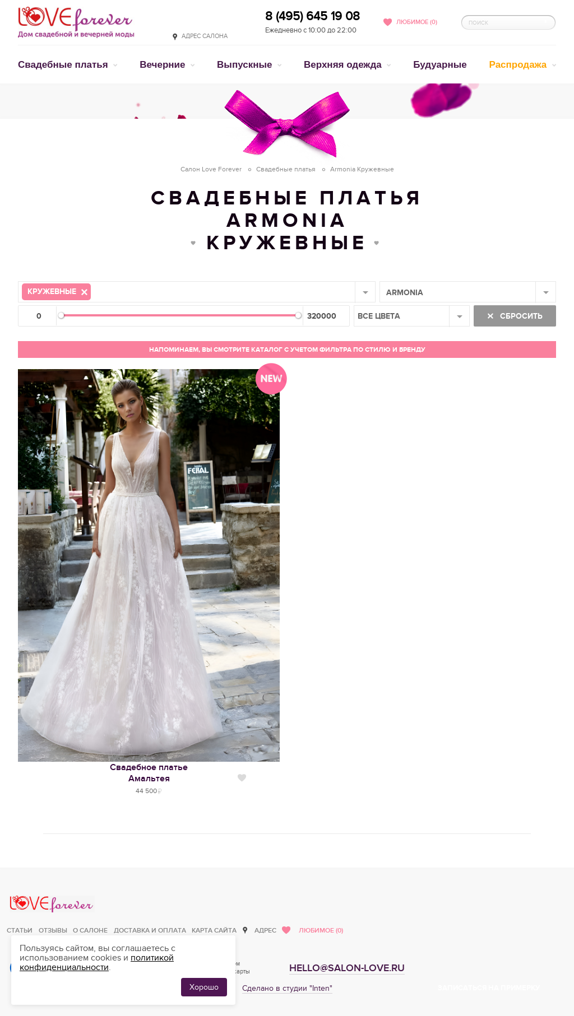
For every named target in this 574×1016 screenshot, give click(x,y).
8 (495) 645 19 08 (312, 16)
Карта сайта (214, 930)
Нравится (242, 778)
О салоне (90, 930)
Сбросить (520, 316)
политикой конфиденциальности (97, 962)
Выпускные (246, 64)
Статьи (20, 930)
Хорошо (204, 987)
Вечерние (164, 64)
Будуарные (439, 64)
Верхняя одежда (344, 64)
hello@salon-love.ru (347, 968)
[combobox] (197, 291)
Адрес (265, 930)
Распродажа (519, 64)
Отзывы (53, 930)
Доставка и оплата (150, 930)
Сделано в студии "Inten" (287, 988)
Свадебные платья (64, 64)
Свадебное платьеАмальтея (149, 773)
